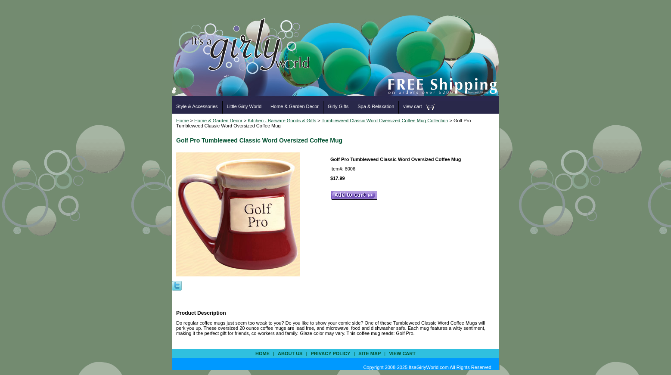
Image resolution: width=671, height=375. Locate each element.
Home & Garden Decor (294, 106)
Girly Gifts (338, 106)
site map (369, 353)
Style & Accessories (197, 106)
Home (182, 120)
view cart (412, 106)
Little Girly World (244, 106)
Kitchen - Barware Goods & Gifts (282, 120)
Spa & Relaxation (375, 106)
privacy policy (330, 353)
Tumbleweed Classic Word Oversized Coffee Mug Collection (385, 120)
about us (290, 353)
